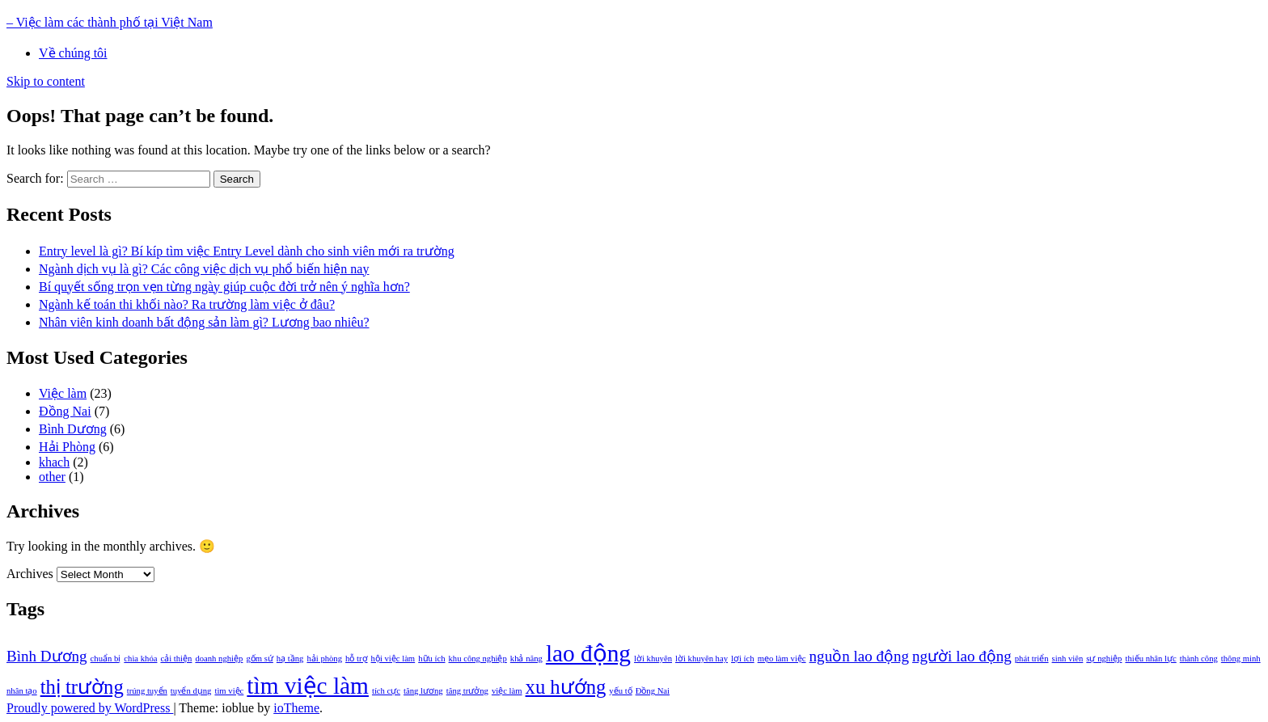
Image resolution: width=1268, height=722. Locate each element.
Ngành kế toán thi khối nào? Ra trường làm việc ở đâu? (187, 304)
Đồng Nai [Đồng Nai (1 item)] (653, 690)
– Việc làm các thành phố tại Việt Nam (109, 22)
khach (54, 462)
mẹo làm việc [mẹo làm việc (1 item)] (782, 658)
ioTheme (296, 708)
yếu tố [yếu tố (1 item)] (620, 690)
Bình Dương (73, 429)
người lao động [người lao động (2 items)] (962, 656)
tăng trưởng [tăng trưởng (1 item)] (467, 690)
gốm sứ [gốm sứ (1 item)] (259, 658)
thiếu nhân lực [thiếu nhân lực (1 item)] (1150, 658)
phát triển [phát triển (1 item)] (1032, 658)
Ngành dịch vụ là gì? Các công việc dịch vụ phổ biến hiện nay (204, 269)
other (52, 476)
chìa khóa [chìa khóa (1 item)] (140, 658)
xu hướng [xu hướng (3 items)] (566, 687)
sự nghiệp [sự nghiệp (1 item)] (1104, 658)
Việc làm (63, 393)
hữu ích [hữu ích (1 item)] (431, 658)
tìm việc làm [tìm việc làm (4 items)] (308, 686)
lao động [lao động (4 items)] (588, 653)
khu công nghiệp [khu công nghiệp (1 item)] (478, 658)
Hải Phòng (67, 447)
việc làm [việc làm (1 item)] (507, 690)
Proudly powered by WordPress (89, 708)
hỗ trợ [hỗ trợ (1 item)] (356, 658)
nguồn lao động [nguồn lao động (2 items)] (859, 656)
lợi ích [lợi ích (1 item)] (742, 658)
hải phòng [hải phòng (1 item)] (324, 658)
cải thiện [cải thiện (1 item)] (176, 658)
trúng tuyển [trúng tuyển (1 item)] (147, 690)
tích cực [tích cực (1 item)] (386, 690)
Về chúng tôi (73, 53)
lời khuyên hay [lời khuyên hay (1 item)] (701, 658)
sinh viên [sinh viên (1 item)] (1068, 658)
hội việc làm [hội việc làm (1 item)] (393, 658)
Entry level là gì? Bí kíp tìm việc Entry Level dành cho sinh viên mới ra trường (246, 251)
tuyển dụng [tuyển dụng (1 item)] (191, 690)
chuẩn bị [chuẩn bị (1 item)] (106, 658)
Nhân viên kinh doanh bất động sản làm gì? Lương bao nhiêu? (204, 322)
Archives (29, 574)
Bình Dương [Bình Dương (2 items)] (46, 656)
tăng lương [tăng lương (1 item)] (423, 690)
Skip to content (45, 81)
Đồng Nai (65, 411)
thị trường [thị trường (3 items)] (82, 687)
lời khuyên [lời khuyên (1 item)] (653, 658)
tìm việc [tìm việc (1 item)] (228, 690)
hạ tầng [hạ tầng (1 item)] (290, 658)
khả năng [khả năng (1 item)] (526, 658)
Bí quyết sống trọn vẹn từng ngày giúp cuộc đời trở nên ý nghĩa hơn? (224, 286)
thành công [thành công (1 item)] (1199, 658)
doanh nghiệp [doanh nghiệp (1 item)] (219, 658)
